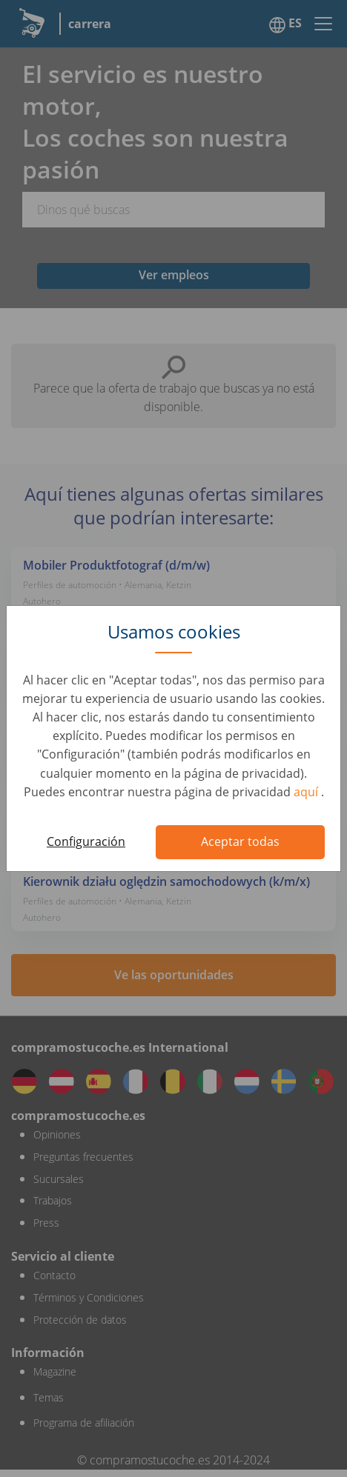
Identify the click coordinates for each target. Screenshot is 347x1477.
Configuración (86, 841)
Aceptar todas (240, 841)
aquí (307, 792)
